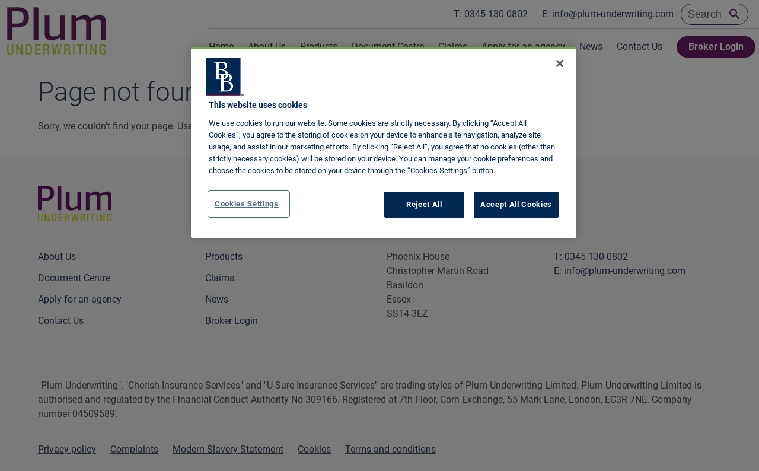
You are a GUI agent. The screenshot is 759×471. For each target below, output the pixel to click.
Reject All (424, 204)
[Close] (560, 63)
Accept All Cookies (516, 204)
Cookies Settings (247, 203)
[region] (383, 142)
